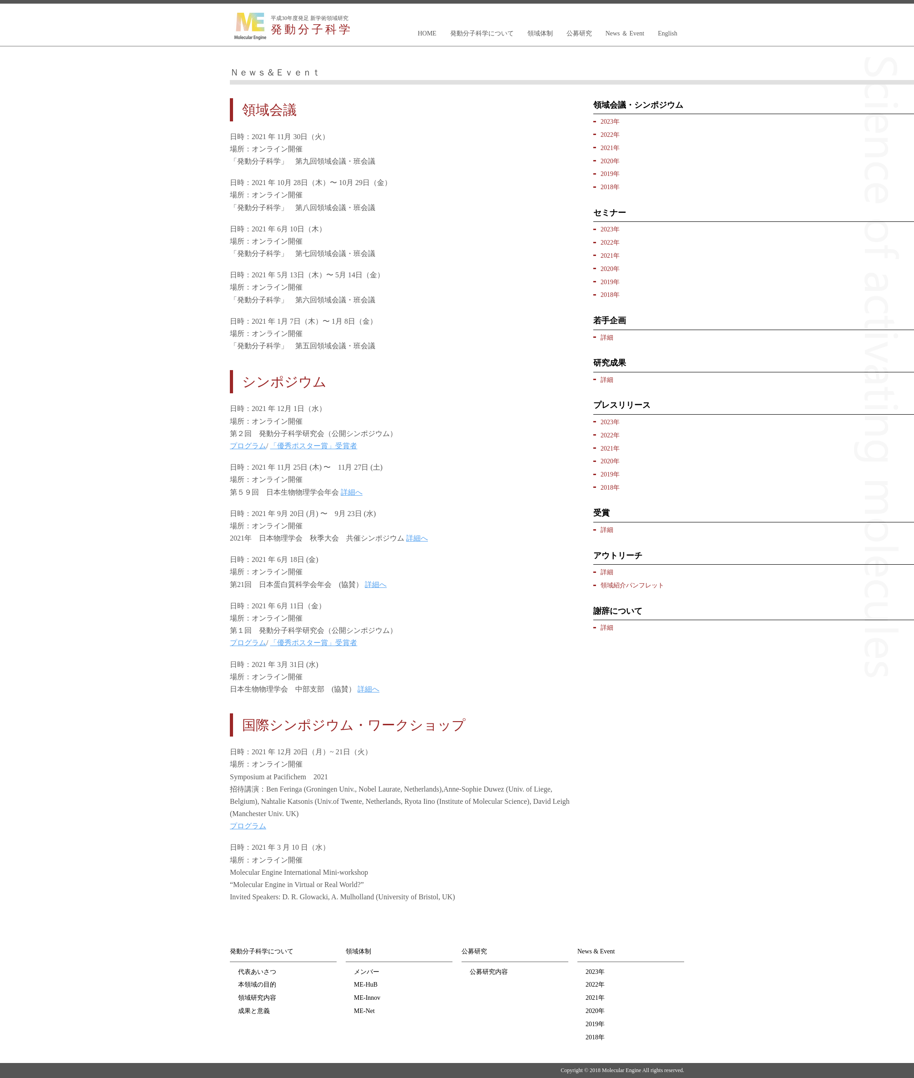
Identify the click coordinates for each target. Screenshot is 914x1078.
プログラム (248, 446)
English (667, 33)
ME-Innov (367, 997)
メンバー (366, 971)
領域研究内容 (257, 997)
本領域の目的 (257, 984)
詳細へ (352, 492)
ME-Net (364, 1011)
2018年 (610, 187)
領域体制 (540, 33)
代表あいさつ (257, 971)
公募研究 (579, 33)
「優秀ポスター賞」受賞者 (313, 446)
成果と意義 (254, 1011)
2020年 (610, 161)
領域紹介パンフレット (632, 585)
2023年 (610, 121)
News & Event (596, 951)
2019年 (610, 173)
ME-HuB (366, 984)
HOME (426, 33)
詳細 (607, 337)
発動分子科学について (482, 33)
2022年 (610, 134)
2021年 (610, 148)
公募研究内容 (489, 971)
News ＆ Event (625, 33)
